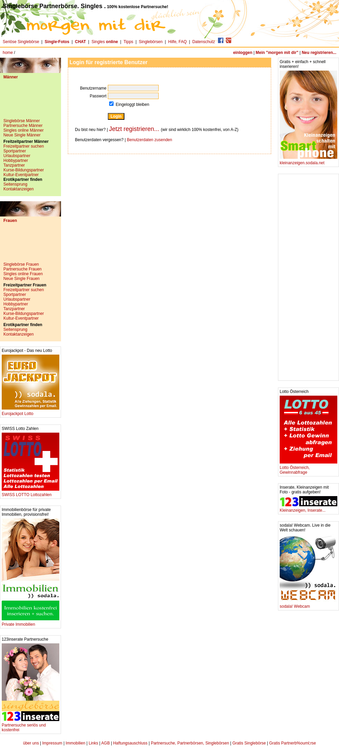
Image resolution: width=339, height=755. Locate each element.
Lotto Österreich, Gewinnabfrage (308, 468)
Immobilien (75, 743)
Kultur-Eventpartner (21, 174)
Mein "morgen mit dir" (277, 52)
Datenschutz (203, 41)
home (8, 52)
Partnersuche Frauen (22, 269)
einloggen (243, 52)
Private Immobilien (30, 622)
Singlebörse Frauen (21, 264)
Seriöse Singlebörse (21, 41)
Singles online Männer (23, 130)
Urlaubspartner (16, 155)
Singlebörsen (151, 41)
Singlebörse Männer (21, 120)
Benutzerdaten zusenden (149, 139)
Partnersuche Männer (22, 125)
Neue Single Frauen (21, 278)
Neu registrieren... (319, 52)
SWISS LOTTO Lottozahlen (30, 493)
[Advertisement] (30, 101)
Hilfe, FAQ (177, 41)
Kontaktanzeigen (18, 189)
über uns (31, 743)
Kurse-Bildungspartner (23, 170)
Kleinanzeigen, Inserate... (308, 508)
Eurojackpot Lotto (30, 412)
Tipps (128, 41)
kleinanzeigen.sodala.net (308, 161)
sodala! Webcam (308, 604)
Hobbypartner (15, 160)
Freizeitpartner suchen (23, 146)
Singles (105, 41)
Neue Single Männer (21, 135)
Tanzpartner (14, 165)
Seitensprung (15, 184)
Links (93, 743)
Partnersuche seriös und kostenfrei (30, 725)
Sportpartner (14, 151)
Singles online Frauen (23, 273)
